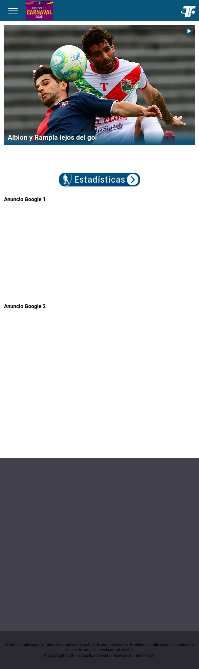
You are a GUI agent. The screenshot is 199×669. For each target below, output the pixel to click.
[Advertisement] (99, 248)
